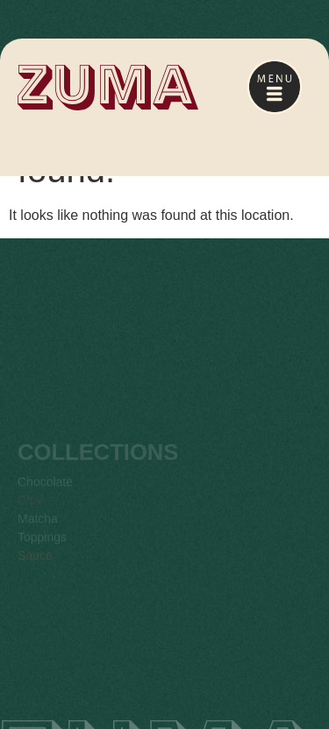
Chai (30, 511)
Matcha (38, 529)
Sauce (35, 566)
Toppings (42, 548)
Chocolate (45, 492)
